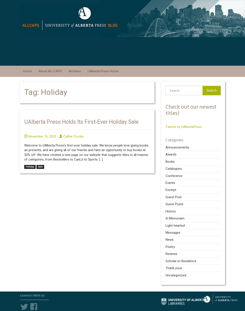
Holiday (30, 166)
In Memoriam (175, 218)
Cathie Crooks (71, 136)
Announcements (177, 147)
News (170, 240)
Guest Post (174, 197)
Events (170, 183)
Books (170, 162)
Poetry (170, 247)
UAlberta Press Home (103, 71)
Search (212, 90)
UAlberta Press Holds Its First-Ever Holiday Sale (81, 122)
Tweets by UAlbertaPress (184, 127)
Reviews (171, 254)
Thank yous (174, 268)
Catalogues (174, 169)
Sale (40, 166)
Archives (75, 71)
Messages (173, 233)
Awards (171, 154)
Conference (174, 176)
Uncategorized (176, 275)
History (171, 211)
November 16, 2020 (40, 136)
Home (27, 71)
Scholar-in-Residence (181, 261)
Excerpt (171, 190)
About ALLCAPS (50, 71)
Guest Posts (174, 204)
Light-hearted (175, 226)
